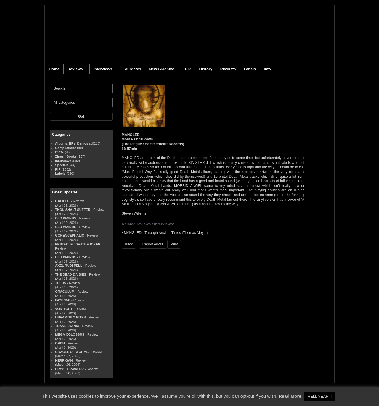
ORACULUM (64, 291)
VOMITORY (64, 308)
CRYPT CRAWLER (69, 369)
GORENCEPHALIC (69, 235)
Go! (81, 116)
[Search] (81, 88)
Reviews (75, 69)
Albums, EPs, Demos (71, 143)
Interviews (102, 69)
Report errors (152, 244)
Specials (61, 165)
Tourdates (132, 69)
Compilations (65, 148)
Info (267, 69)
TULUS (60, 283)
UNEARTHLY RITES (70, 317)
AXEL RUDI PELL (68, 265)
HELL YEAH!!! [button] (320, 396)
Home (54, 69)
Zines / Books (66, 156)
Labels (250, 69)
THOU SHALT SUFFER (72, 209)
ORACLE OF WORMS (72, 352)
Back (129, 244)
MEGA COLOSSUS (69, 334)
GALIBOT (62, 201)
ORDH (60, 343)
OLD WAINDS (65, 218)
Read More (290, 396)
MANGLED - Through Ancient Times (152, 233)
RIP (188, 69)
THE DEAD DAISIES (70, 274)
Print (174, 244)
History (205, 69)
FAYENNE (62, 300)
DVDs (59, 152)
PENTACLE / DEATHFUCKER (77, 244)
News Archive (161, 69)
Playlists (228, 69)
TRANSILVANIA (67, 326)
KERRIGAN (64, 360)
